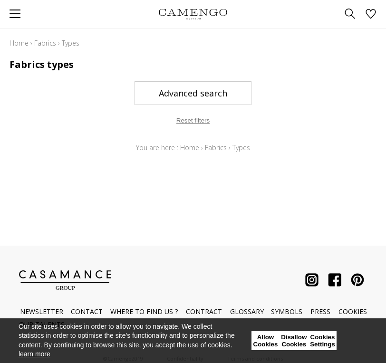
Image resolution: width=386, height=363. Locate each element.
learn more (34, 354)
